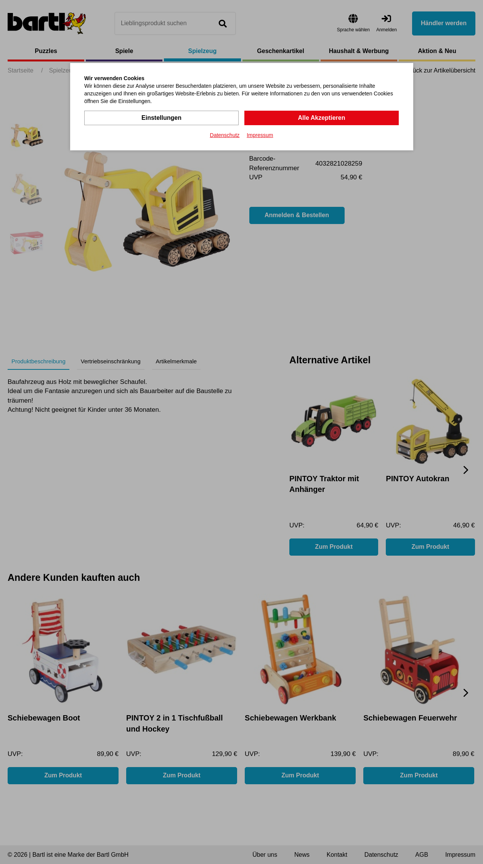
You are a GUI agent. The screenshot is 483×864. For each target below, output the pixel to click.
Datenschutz (225, 135)
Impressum (260, 135)
